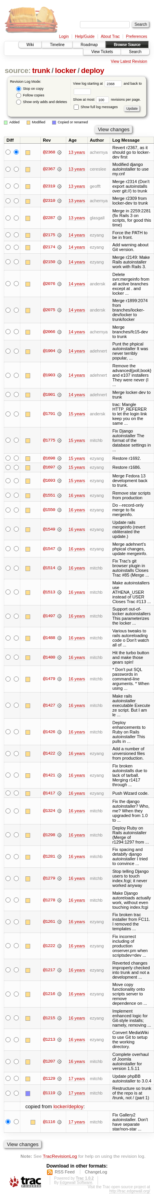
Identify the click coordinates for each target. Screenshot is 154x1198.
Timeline (57, 45)
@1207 (49, 1062)
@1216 (49, 994)
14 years (77, 235)
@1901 (49, 395)
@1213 (49, 1040)
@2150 (49, 262)
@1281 (49, 857)
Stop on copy (29, 88)
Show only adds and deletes (41, 102)
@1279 (49, 879)
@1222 (49, 946)
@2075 (49, 310)
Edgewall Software (76, 1183)
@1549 (49, 529)
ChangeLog (96, 1172)
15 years (77, 413)
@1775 (49, 440)
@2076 (49, 284)
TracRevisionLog (60, 1156)
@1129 (49, 1078)
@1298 (49, 835)
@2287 (49, 218)
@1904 (49, 351)
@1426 (49, 732)
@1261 (49, 922)
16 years (77, 495)
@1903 (49, 375)
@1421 (49, 775)
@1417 (49, 793)
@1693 (49, 481)
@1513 (49, 592)
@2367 (49, 169)
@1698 (49, 458)
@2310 (49, 201)
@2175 (49, 235)
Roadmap (89, 45)
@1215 (49, 1018)
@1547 (49, 549)
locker (65, 70)
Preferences (136, 36)
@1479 (49, 679)
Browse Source (127, 45)
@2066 (49, 332)
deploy (92, 70)
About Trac (110, 36)
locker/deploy (68, 1106)
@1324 (49, 811)
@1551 (49, 495)
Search (135, 52)
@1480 (49, 657)
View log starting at (98, 83)
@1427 (49, 705)
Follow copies (30, 95)
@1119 (49, 1093)
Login (64, 36)
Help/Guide (84, 36)
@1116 (49, 1122)
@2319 (49, 186)
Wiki (30, 45)
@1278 (49, 900)
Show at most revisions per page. (107, 99)
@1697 (49, 468)
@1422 (49, 754)
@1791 (49, 414)
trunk (41, 70)
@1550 (49, 510)
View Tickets (102, 52)
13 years (77, 152)
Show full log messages (96, 107)
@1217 (49, 970)
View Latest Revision (129, 61)
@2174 (49, 247)
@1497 (49, 616)
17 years (77, 1078)
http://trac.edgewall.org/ (129, 1191)
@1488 (49, 638)
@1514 (49, 568)
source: (18, 70)
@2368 (49, 152)
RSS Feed (65, 1172)
